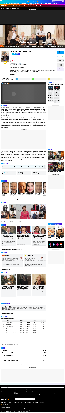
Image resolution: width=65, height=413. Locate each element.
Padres (19, 410)
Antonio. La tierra (37, 173)
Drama (15, 64)
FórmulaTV (3, 8)
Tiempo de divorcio (9, 326)
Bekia (7, 410)
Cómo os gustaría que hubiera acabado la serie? (12, 352)
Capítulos (4, 163)
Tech (14, 411)
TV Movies (15, 393)
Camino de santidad (9, 341)
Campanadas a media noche (11, 332)
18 (50, 98)
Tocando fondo (9, 322)
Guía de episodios (5, 178)
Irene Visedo (29, 193)
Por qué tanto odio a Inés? (7, 355)
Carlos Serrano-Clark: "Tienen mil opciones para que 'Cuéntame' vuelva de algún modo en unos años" (8, 238)
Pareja (16, 410)
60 (60, 56)
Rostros (54, 389)
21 (50, 100)
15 (50, 97)
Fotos (35, 3)
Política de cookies (23, 402)
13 (58, 95)
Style (10, 411)
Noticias (6, 3)
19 (52, 98)
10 (42, 167)
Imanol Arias (13, 193)
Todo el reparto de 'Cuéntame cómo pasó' (10, 199)
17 (48, 98)
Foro (3, 348)
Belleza (12, 410)
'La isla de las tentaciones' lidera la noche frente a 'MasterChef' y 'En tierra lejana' (22, 5)
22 (52, 100)
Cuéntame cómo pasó (14, 8)
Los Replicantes (9, 407)
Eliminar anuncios (33, 9)
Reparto (4, 181)
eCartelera (17, 408)
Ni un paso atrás (9, 336)
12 (50, 95)
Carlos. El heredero (7, 173)
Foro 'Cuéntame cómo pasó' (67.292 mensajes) (11, 364)
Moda (10, 410)
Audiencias (16, 3)
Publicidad (36, 402)
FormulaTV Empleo (11, 408)
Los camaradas (9, 330)
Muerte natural (8, 324)
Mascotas (36, 410)
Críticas (4, 252)
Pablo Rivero (38, 193)
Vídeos (30, 3)
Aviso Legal (9, 402)
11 (48, 95)
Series (11, 3)
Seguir (23, 79)
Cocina (25, 410)
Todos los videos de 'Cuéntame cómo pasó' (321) (11, 249)
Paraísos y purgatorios (10, 328)
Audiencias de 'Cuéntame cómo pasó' (9, 344)
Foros (59, 3)
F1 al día (17, 411)
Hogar (29, 410)
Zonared (27, 411)
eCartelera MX (23, 408)
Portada (3, 389)
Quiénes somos (3, 402)
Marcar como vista (39, 79)
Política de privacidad (15, 402)
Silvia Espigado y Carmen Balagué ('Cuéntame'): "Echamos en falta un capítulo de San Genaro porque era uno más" (39, 238)
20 (48, 100)
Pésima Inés (4, 350)
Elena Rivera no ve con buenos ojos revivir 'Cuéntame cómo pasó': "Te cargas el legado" (23, 288)
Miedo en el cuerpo (9, 334)
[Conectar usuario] (64, 1)
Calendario (15, 391)
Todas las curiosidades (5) (7, 313)
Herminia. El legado (22, 173)
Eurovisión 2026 (42, 393)
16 (52, 97)
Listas (14, 392)
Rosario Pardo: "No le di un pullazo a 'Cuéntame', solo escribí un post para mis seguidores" (23, 237)
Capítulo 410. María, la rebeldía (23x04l (10, 360)
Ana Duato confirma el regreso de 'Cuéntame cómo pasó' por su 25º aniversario (38, 288)
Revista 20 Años (32, 4)
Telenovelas (47, 3)
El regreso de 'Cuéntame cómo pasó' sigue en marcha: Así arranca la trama (8, 288)
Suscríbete (54, 393)
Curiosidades (5, 303)
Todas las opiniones (5, 269)
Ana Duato (4, 193)
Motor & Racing (22, 411)
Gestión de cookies (30, 402)
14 (48, 97)
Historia (19, 64)
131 (57, 56)
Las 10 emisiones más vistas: (7, 318)
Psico (32, 410)
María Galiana (21, 193)
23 (55, 102)
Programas (40, 3)
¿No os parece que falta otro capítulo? (10, 357)
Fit (27, 410)
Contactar (41, 402)
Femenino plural (9, 338)
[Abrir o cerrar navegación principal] (1, 1)
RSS (44, 402)
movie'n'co (28, 408)
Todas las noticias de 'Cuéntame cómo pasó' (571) (12, 300)
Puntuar (55, 79)
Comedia (25, 64)
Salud (22, 410)
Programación (24, 3)
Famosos (54, 3)
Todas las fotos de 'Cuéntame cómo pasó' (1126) (11, 221)
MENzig (7, 411)
